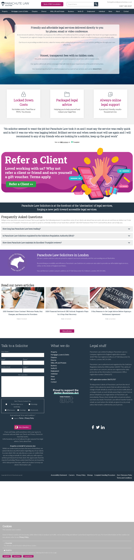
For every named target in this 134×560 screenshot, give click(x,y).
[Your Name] (22, 356)
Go (96, 4)
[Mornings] (29, 405)
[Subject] (33, 372)
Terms (21, 419)
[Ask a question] (22, 387)
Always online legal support (110, 102)
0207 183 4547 (125, 6)
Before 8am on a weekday (17, 406)
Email (3, 360)
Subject (25, 368)
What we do (60, 347)
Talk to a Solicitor (14, 347)
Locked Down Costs (23, 102)
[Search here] (82, 4)
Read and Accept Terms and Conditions (22, 416)
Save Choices (17, 556)
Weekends (34, 411)
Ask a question (22, 376)
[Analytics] (4, 550)
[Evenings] (18, 411)
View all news (67, 331)
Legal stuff (98, 347)
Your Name (5, 353)
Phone (25, 360)
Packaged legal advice (67, 102)
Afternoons (11, 411)
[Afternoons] (5, 411)
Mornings (34, 405)
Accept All (6, 556)
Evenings (22, 411)
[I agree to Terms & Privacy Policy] (12, 419)
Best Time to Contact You (23, 402)
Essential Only (28, 556)
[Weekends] (29, 411)
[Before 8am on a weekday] (6, 405)
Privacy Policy (29, 419)
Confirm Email (5, 368)
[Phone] (33, 364)
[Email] (12, 364)
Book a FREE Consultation (52, 4)
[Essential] (4, 543)
